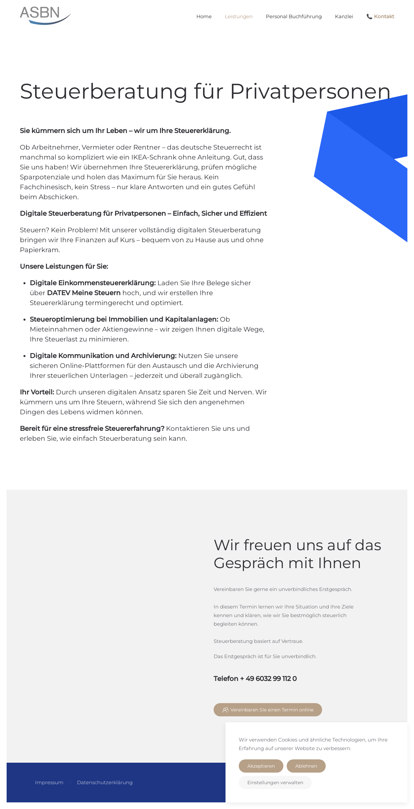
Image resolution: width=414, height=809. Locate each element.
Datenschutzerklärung (104, 782)
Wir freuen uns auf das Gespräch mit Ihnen (297, 554)
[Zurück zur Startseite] (45, 16)
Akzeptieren (261, 766)
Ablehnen (306, 766)
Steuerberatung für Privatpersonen (205, 91)
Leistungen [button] (239, 16)
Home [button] (204, 16)
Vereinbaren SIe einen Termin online (267, 709)
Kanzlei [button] (344, 16)
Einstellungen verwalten (275, 783)
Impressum (48, 782)
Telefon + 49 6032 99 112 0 (255, 679)
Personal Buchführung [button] (294, 16)
